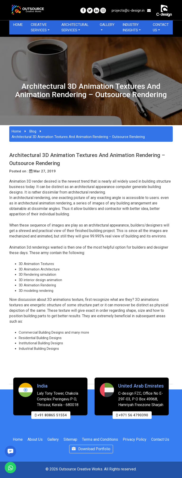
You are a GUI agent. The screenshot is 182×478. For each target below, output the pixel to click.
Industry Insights (131, 27)
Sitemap (70, 439)
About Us (35, 439)
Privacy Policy (134, 439)
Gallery (107, 25)
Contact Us (161, 27)
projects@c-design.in (131, 10)
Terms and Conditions (100, 439)
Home (18, 25)
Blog (32, 131)
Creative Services (39, 27)
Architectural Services (75, 27)
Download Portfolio (91, 449)
